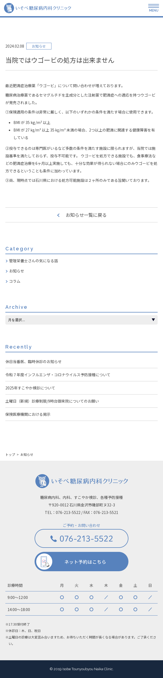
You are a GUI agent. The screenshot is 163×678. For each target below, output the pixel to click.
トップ (10, 454)
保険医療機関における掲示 (27, 414)
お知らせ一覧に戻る (86, 214)
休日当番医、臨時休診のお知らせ (33, 361)
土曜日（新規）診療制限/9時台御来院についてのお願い (52, 401)
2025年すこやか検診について (30, 388)
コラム (14, 281)
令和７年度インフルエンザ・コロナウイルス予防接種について (57, 374)
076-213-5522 (68, 512)
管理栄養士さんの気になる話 (33, 260)
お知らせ (16, 271)
